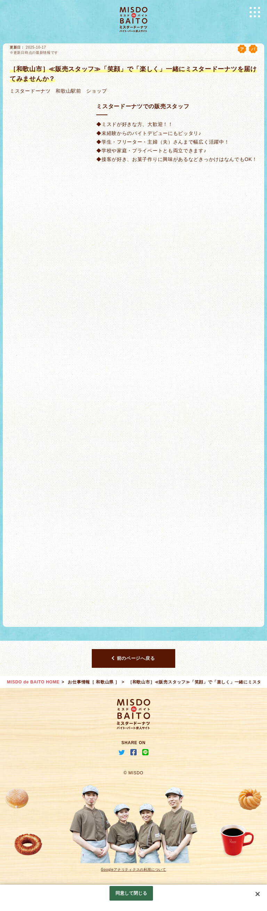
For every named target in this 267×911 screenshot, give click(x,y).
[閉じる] (257, 894)
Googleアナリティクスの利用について (133, 869)
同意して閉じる (131, 893)
